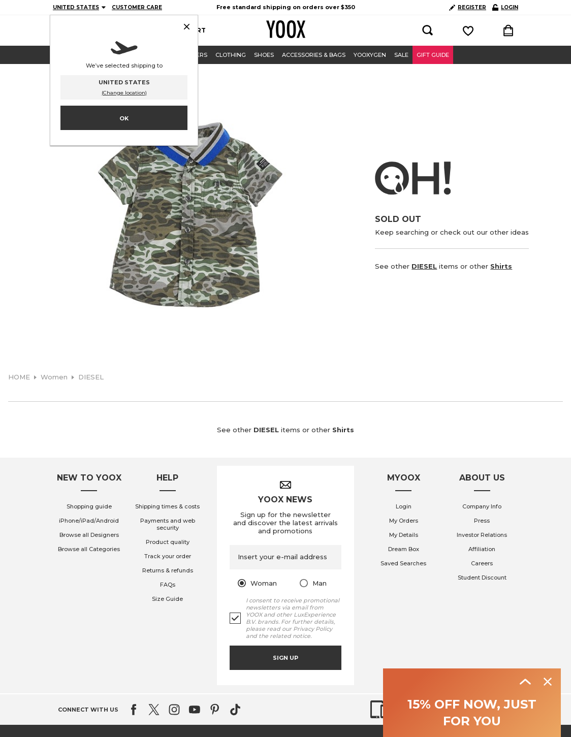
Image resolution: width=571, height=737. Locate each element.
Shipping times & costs (167, 506)
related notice (290, 635)
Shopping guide (89, 506)
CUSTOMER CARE (137, 7)
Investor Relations (482, 534)
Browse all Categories (89, 549)
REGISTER (467, 7)
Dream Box (403, 549)
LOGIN (505, 7)
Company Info (481, 506)
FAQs (167, 584)
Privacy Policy (312, 628)
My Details (403, 534)
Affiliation (481, 549)
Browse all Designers (89, 534)
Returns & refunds (167, 570)
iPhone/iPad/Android (89, 520)
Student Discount (482, 577)
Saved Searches (403, 563)
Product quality (167, 542)
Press (482, 520)
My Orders (403, 520)
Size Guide (167, 598)
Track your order (167, 556)
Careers (482, 563)
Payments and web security (167, 524)
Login (403, 506)
